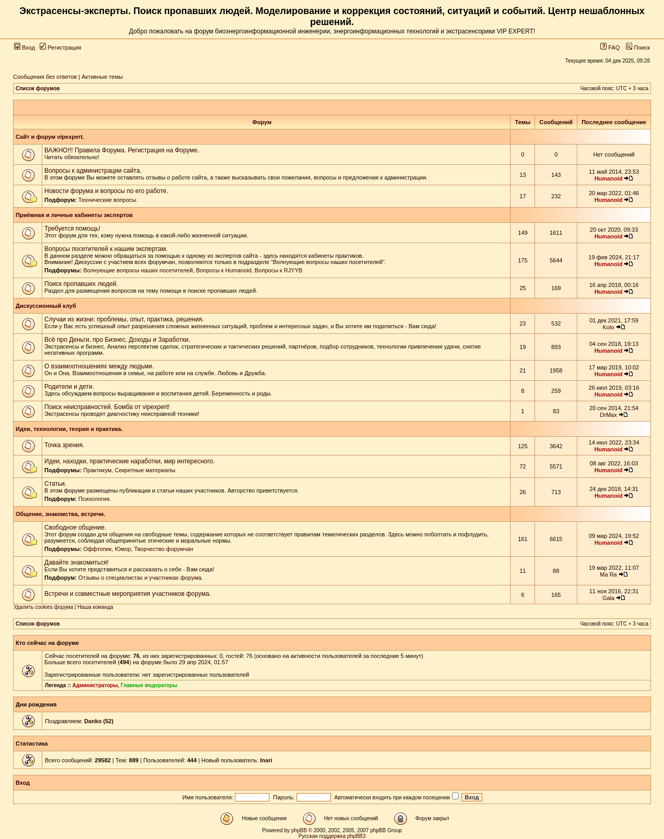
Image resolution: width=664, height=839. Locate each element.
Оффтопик (97, 549)
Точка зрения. (64, 445)
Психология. (94, 499)
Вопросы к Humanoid (224, 270)
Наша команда (95, 607)
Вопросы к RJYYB (278, 270)
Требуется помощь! (72, 228)
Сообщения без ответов (45, 77)
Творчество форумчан (163, 549)
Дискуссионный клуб (46, 306)
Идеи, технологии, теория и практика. (69, 429)
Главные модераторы (149, 685)
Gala (608, 598)
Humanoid (609, 178)
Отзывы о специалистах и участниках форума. (140, 577)
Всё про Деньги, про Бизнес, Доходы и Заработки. (117, 339)
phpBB (299, 830)
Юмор (123, 549)
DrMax (608, 415)
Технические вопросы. (108, 200)
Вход (24, 47)
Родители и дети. (69, 386)
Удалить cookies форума (43, 607)
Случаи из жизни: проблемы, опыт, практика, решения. (124, 319)
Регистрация (60, 47)
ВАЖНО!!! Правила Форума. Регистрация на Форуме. (121, 150)
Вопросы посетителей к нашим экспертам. (106, 249)
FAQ (610, 47)
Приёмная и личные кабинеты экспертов (74, 215)
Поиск (638, 47)
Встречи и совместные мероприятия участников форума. (127, 593)
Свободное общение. (75, 527)
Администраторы (94, 685)
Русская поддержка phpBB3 (332, 836)
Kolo (608, 327)
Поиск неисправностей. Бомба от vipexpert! (107, 407)
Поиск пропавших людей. (81, 283)
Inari (266, 760)
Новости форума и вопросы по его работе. (106, 191)
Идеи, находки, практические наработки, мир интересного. (129, 461)
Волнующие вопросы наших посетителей (138, 270)
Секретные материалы (145, 470)
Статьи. (55, 483)
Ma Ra (608, 574)
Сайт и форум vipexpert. (50, 137)
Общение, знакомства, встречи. (60, 514)
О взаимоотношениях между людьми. (99, 366)
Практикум (97, 470)
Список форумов (38, 88)
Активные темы (102, 77)
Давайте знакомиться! (76, 562)
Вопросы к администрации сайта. (92, 170)
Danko (93, 721)
